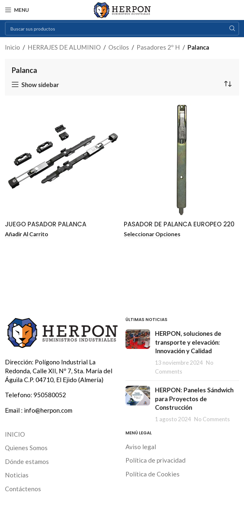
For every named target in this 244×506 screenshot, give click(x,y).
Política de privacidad (155, 460)
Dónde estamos (27, 461)
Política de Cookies (152, 474)
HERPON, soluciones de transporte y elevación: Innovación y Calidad (188, 342)
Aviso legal (140, 446)
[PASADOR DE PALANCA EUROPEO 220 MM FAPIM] (181, 160)
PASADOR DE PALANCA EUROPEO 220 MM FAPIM (179, 229)
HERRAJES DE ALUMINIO (64, 47)
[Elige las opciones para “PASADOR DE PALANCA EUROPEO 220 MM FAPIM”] (152, 234)
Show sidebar (40, 84)
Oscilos (118, 47)
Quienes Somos (26, 447)
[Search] (122, 28)
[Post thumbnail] (137, 352)
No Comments (212, 419)
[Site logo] (122, 9)
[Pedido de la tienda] (228, 84)
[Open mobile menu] (17, 9)
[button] (26, 234)
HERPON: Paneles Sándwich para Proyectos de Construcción (194, 398)
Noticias (17, 475)
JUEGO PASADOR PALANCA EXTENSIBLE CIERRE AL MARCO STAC (59, 229)
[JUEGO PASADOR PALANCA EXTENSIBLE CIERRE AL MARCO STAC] (63, 160)
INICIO (15, 434)
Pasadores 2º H (158, 47)
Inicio (12, 47)
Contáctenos (23, 489)
